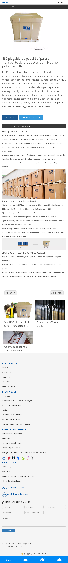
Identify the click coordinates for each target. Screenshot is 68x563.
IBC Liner (6, 471)
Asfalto (6, 410)
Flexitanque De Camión (11, 419)
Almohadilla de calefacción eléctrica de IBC (19, 476)
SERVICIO (6, 377)
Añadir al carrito (33, 117)
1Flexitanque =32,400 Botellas (47, 324)
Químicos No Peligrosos (12, 443)
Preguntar (10, 117)
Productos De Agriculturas (12, 434)
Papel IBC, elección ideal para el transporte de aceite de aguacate (16, 324)
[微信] (23, 458)
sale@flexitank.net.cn (17, 494)
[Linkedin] (4, 458)
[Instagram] (27, 458)
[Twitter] (32, 458)
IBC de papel (8, 467)
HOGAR (6, 368)
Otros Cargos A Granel (11, 448)
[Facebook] (18, 458)
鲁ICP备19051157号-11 (16, 547)
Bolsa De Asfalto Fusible (12, 481)
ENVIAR (8, 531)
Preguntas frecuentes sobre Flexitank (16, 424)
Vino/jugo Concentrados (12, 405)
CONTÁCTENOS (9, 386)
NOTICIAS (7, 382)
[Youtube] (9, 458)
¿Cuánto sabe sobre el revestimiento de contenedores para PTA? (17, 349)
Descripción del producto (17, 126)
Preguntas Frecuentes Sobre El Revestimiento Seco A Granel (25, 452)
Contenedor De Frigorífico (12, 415)
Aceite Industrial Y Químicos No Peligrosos (18, 401)
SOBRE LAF (7, 372)
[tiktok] (13, 458)
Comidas (6, 396)
